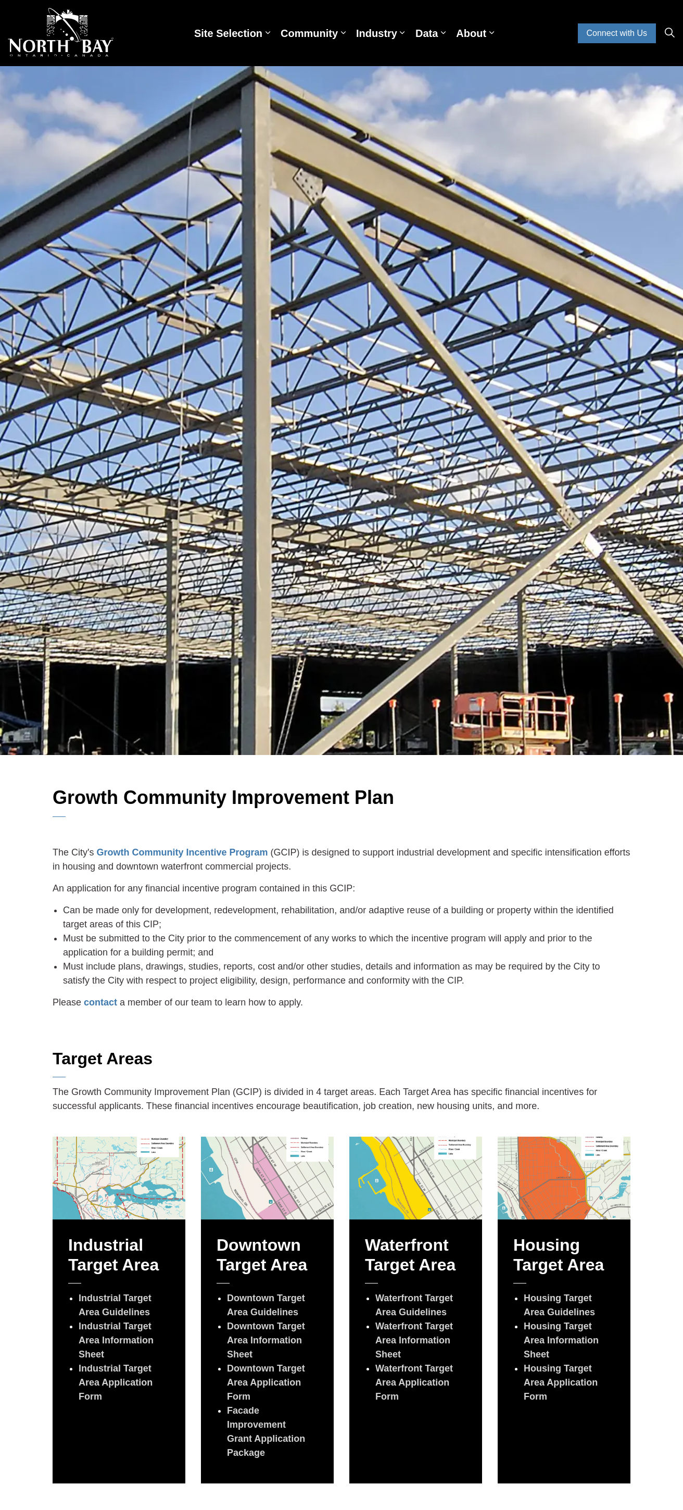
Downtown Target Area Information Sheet (266, 1340)
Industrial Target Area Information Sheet (116, 1340)
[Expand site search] (669, 33)
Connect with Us (617, 33)
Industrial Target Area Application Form (116, 1382)
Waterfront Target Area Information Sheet (414, 1340)
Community (309, 33)
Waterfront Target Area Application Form (414, 1382)
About (471, 33)
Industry (376, 33)
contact (100, 1002)
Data (426, 33)
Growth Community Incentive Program (182, 852)
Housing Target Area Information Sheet (561, 1340)
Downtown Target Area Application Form (266, 1382)
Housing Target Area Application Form (561, 1382)
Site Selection (228, 33)
